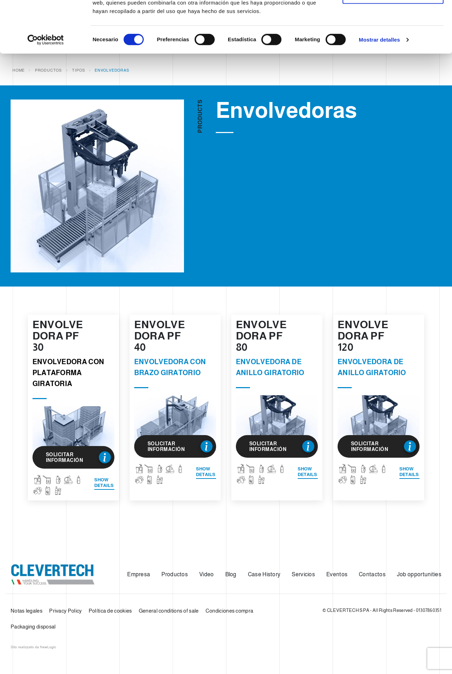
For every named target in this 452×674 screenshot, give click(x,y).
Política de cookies (110, 611)
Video (206, 574)
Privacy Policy (65, 611)
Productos (174, 574)
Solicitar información (78, 457)
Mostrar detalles (379, 88)
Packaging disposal (33, 627)
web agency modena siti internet (33, 647)
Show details (104, 482)
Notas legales (26, 611)
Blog (231, 574)
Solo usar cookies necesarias (393, 42)
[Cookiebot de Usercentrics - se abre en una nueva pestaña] (46, 88)
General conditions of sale (169, 611)
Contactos (372, 574)
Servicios (303, 574)
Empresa (138, 574)
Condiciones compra (229, 611)
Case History (264, 574)
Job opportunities (419, 574)
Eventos (336, 574)
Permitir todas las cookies (393, 19)
